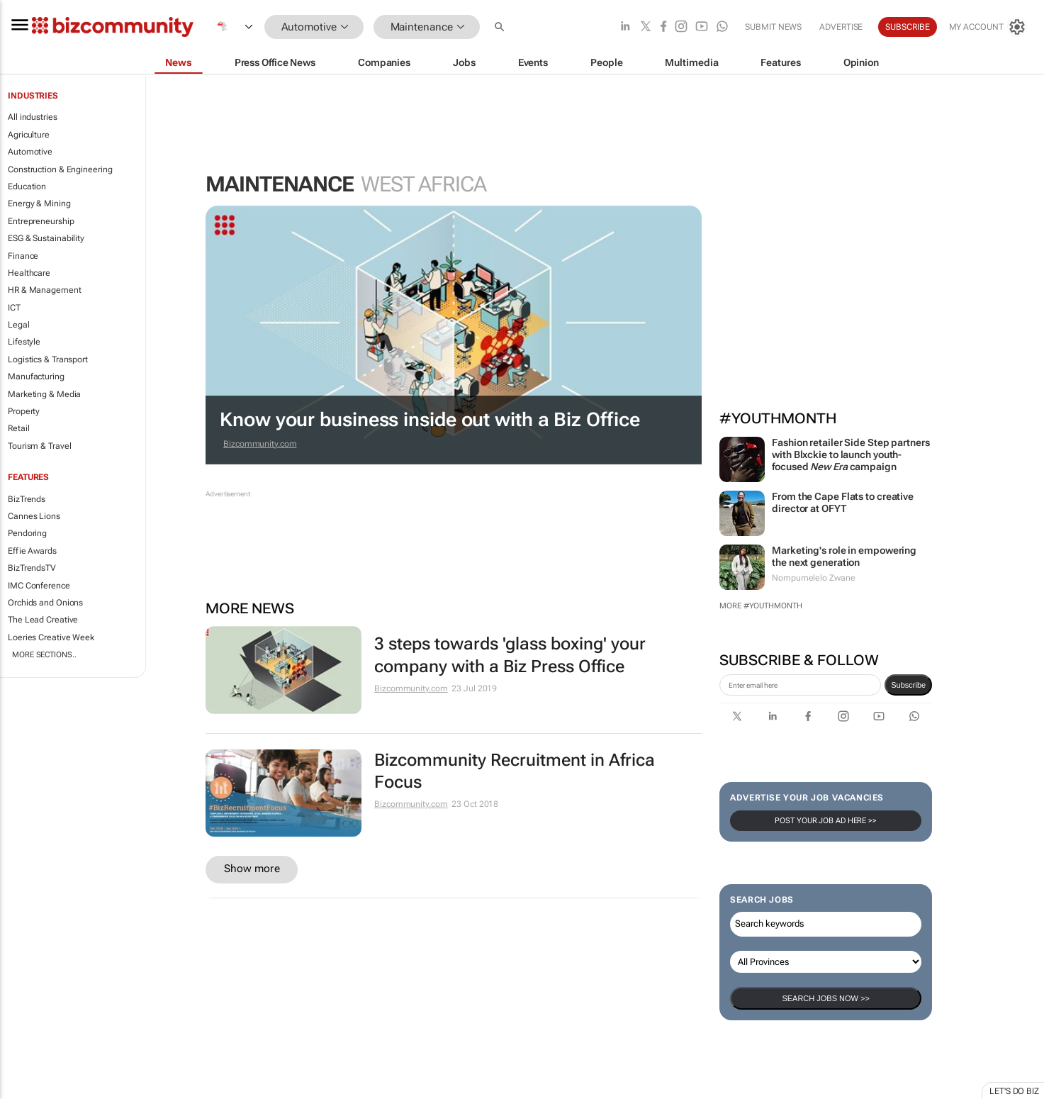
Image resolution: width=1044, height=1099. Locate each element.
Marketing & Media (44, 394)
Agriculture (29, 135)
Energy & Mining (39, 203)
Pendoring (27, 533)
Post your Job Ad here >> (826, 820)
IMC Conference (39, 586)
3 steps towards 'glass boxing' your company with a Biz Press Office (510, 655)
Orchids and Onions (45, 603)
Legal (19, 325)
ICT (14, 308)
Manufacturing (36, 376)
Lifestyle (24, 342)
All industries (32, 117)
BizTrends (26, 499)
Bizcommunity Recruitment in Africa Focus (514, 771)
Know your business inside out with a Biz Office (429, 419)
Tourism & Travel (39, 446)
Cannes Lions (34, 516)
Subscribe (907, 27)
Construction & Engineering (60, 169)
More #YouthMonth (760, 605)
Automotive (30, 152)
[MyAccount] (987, 27)
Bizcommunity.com (259, 444)
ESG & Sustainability (46, 238)
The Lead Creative (43, 620)
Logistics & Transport (48, 359)
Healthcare (29, 273)
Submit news (773, 27)
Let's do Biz (1014, 1091)
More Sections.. (44, 654)
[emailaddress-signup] (800, 685)
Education (27, 186)
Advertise (841, 27)
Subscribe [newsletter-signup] (908, 685)
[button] (501, 27)
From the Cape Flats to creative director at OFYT (843, 502)
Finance (23, 256)
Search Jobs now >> (825, 998)
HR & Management (45, 290)
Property (24, 411)
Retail (18, 428)
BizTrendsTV (32, 568)
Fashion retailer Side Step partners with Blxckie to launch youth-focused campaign (851, 454)
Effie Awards (32, 551)
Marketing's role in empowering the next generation (844, 556)
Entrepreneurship (41, 221)
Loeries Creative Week (51, 637)
